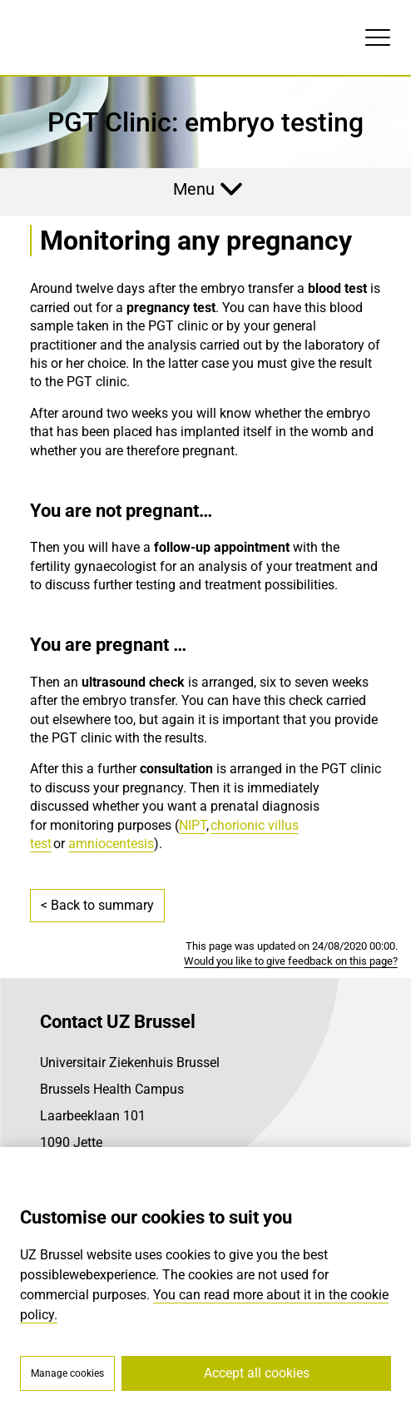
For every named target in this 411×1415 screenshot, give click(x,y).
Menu (194, 189)
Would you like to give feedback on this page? (291, 961)
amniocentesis (111, 843)
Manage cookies (67, 1373)
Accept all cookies (256, 1373)
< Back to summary (97, 905)
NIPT (192, 825)
